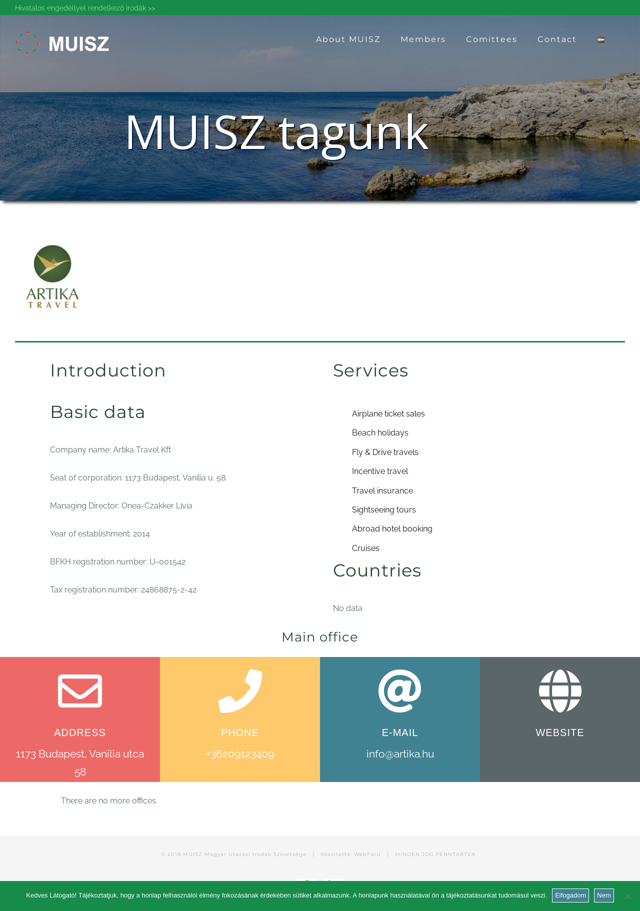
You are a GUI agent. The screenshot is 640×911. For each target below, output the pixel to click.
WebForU (367, 854)
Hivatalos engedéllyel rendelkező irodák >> (85, 8)
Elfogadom (570, 895)
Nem (603, 895)
